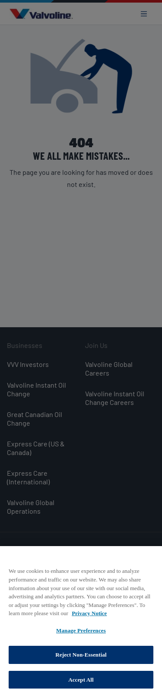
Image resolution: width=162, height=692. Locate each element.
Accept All (81, 682)
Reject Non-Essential (81, 657)
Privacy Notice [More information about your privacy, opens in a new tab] (89, 616)
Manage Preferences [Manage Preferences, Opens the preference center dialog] (81, 632)
